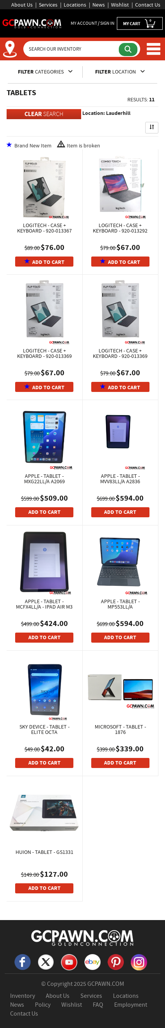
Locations (75, 4)
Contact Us (147, 4)
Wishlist (120, 4)
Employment (130, 1005)
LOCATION (120, 71)
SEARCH (43, 114)
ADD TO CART (44, 262)
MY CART (139, 23)
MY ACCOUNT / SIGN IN (93, 23)
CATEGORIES (45, 71)
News (98, 4)
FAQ (98, 1005)
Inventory (22, 996)
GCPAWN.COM (105, 984)
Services (48, 4)
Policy (42, 1005)
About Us (22, 4)
